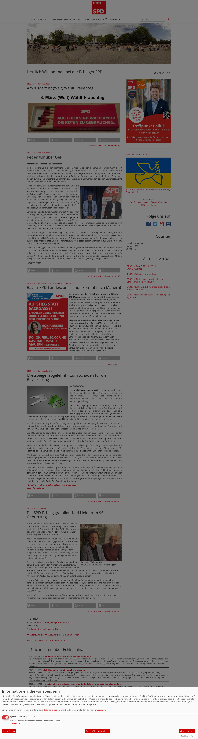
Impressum (100, 710)
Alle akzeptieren (186, 731)
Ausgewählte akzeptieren (97, 731)
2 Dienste (15, 723)
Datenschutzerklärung (54, 710)
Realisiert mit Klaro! (188, 736)
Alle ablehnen (9, 731)
